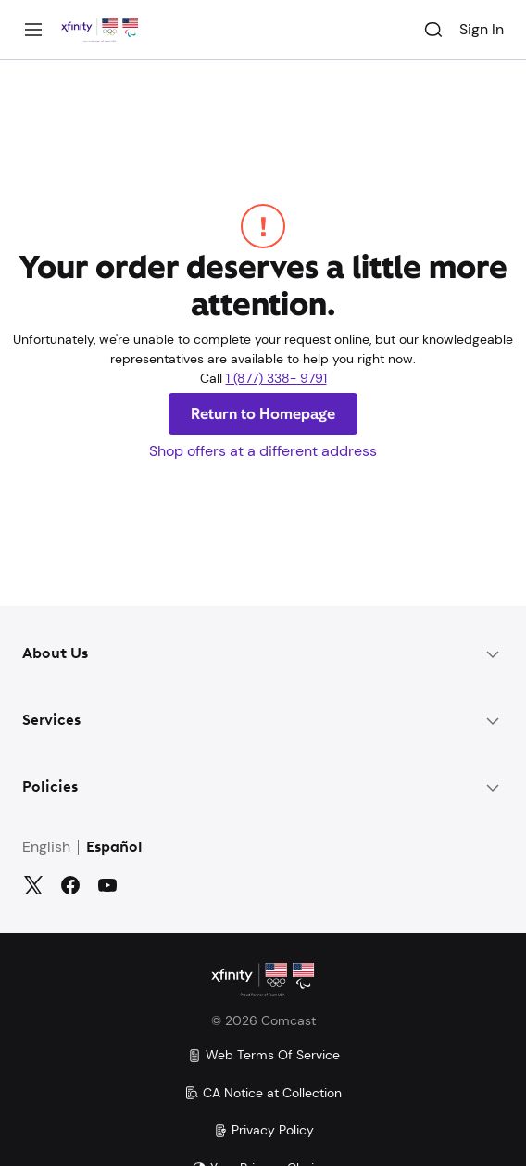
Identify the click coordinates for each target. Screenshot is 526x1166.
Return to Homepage (263, 414)
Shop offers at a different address (263, 451)
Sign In (481, 29)
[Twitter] (33, 885)
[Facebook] (70, 885)
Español (114, 848)
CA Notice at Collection (263, 1092)
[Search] (433, 29)
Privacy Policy (263, 1130)
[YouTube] (107, 885)
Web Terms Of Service (263, 1054)
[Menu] (33, 29)
